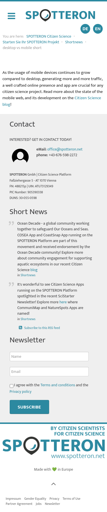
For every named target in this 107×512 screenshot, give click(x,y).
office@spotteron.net (64, 149)
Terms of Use (71, 498)
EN (97, 29)
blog (34, 270)
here (63, 302)
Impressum (13, 498)
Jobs (38, 503)
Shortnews (28, 275)
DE (85, 29)
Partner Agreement (19, 503)
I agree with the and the (49, 388)
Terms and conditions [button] (58, 385)
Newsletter (52, 503)
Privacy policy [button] (21, 392)
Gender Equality (35, 498)
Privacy (54, 498)
